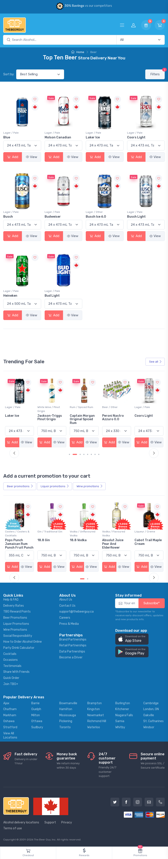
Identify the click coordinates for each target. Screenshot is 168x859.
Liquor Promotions (16, 624)
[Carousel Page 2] (87, 578)
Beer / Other (13, 407)
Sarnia (119, 721)
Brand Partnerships (72, 639)
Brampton (94, 703)
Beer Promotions (15, 618)
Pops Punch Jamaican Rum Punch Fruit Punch (51, 543)
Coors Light (136, 137)
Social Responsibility (17, 636)
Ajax (6, 703)
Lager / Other (94, 211)
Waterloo (93, 727)
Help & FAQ (10, 599)
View (31, 157)
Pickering (65, 721)
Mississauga (67, 715)
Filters (157, 72)
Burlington (122, 703)
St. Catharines (153, 721)
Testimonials (12, 666)
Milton (35, 715)
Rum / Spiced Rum (114, 407)
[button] (132, 639)
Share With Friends (16, 672)
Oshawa (8, 721)
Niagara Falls (124, 715)
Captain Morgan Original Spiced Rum (114, 419)
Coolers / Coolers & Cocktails (17, 533)
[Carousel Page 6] (91, 454)
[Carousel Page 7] (95, 454)
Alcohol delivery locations (21, 822)
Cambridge (151, 703)
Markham (9, 715)
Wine (90, 486)
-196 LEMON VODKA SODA (15, 542)
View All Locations (10, 736)
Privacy (66, 822)
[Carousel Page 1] (69, 454)
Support (50, 822)
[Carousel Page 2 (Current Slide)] (75, 454)
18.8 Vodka (110, 540)
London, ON (151, 709)
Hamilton (65, 709)
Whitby (120, 727)
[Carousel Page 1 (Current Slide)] (82, 578)
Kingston (93, 709)
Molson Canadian (58, 137)
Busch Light (136, 217)
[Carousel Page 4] (83, 454)
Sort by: (8, 74)
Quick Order (11, 678)
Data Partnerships (72, 651)
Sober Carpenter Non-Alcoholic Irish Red (18, 419)
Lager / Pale (11, 132)
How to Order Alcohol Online (22, 642)
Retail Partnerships (72, 645)
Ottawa (36, 721)
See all (155, 361)
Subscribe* (152, 603)
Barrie (35, 703)
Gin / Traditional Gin (82, 531)
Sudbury (37, 727)
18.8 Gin (76, 540)
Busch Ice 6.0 (96, 217)
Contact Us (67, 606)
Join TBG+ (10, 684)
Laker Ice (93, 137)
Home (77, 52)
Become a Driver (70, 657)
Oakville (148, 715)
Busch (8, 217)
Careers (64, 618)
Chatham (10, 709)
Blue (6, 137)
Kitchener (122, 709)
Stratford (10, 727)
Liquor (55, 486)
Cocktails (9, 654)
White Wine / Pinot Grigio (81, 409)
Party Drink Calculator (18, 648)
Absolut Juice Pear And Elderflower (145, 543)
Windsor (148, 727)
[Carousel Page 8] (98, 454)
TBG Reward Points (17, 611)
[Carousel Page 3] (80, 454)
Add (12, 157)
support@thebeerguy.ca (76, 611)
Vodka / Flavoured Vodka (146, 533)
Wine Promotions (15, 630)
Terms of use (12, 828)
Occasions (10, 660)
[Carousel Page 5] (87, 454)
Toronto (65, 727)
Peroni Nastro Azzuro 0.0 (145, 417)
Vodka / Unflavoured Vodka (115, 533)
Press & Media (69, 624)
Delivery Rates (13, 606)
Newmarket (95, 715)
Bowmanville (68, 703)
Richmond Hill (96, 721)
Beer (20, 486)
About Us (65, 599)
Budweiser (53, 217)
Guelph (36, 709)
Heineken (10, 296)
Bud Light (52, 296)
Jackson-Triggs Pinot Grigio (82, 417)
